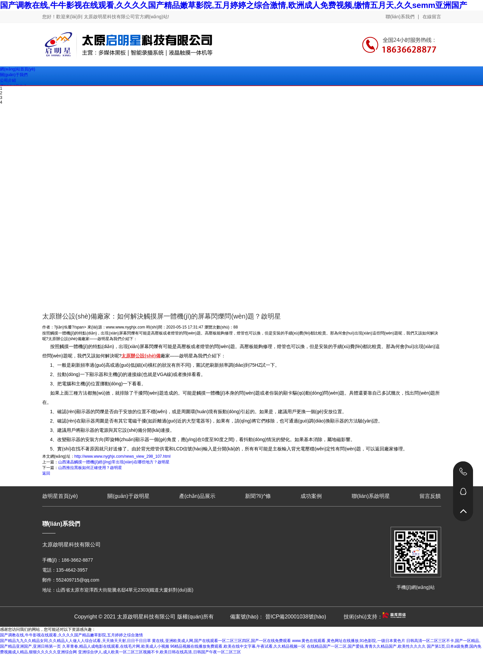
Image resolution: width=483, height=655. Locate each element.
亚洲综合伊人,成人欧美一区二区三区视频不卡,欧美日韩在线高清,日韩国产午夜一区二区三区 (159, 652)
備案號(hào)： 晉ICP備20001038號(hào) (278, 616)
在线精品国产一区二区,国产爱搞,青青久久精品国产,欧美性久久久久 (366, 646)
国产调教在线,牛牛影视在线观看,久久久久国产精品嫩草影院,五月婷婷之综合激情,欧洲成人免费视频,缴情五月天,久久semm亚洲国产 (233, 5)
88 (235, 327)
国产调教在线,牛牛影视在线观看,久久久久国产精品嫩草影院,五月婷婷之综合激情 (71, 635)
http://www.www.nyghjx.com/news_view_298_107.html (122, 456)
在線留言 (432, 16)
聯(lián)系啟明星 (371, 496)
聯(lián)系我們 (400, 16)
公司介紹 (8, 80)
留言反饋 (430, 496)
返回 (46, 473)
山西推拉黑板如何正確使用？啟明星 (90, 467)
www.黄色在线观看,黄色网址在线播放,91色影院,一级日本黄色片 (348, 640)
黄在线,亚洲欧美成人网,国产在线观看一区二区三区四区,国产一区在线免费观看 (221, 640)
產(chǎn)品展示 (197, 496)
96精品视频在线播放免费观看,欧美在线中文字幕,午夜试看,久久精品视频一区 (237, 646)
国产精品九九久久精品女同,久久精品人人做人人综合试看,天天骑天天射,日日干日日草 (75, 640)
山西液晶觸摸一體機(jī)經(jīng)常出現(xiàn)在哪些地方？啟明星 (114, 462)
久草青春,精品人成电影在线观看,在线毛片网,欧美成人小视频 (115, 646)
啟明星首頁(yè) (60, 496)
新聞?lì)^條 (258, 496)
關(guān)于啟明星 (128, 496)
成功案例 (311, 496)
